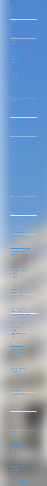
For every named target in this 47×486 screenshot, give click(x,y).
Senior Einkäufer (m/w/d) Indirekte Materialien (16, 188)
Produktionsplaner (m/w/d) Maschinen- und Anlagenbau (17, 232)
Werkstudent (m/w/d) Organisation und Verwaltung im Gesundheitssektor (20, 213)
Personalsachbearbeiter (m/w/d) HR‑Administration (17, 444)
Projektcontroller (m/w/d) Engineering (15, 317)
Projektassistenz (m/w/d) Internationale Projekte (16, 96)
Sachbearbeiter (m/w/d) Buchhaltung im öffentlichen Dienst (18, 393)
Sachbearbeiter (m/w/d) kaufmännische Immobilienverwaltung (18, 365)
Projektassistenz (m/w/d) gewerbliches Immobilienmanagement (18, 156)
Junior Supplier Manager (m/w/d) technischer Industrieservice (18, 279)
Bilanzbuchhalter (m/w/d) (13, 273)
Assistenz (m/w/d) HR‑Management (15, 415)
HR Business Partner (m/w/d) (14, 77)
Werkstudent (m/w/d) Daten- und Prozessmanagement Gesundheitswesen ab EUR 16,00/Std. (23, 210)
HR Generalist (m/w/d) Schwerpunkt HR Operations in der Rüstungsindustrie (20, 412)
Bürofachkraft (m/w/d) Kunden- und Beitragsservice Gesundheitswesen (20, 216)
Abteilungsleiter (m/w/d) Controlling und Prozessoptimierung (18, 61)
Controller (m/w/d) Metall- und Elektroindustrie (16, 472)
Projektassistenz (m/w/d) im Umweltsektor (16, 377)
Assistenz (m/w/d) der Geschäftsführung (15, 298)
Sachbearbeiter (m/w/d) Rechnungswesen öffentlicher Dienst (18, 251)
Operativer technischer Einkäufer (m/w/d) (16, 257)
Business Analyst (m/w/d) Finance (15, 90)
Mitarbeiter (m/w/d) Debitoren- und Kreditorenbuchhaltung (18, 102)
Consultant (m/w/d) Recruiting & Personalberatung (17, 289)
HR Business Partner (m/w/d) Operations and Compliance (18, 308)
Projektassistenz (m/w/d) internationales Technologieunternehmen (19, 58)
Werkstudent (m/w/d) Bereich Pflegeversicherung (17, 346)
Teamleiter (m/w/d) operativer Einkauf (15, 311)
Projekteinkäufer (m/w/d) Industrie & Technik (16, 71)
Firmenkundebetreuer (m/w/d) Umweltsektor (16, 175)
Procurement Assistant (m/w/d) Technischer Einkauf (17, 475)
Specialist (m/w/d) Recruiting (14, 453)
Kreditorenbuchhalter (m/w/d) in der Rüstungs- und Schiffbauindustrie (19, 409)
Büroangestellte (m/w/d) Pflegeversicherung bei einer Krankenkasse (19, 349)
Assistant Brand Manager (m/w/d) (15, 390)
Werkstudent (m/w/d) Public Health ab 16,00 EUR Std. (17, 428)
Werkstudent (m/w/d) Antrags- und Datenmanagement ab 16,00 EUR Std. (20, 314)
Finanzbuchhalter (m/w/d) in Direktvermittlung (16, 150)
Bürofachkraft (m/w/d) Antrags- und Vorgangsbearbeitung (18, 23)
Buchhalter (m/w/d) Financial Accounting (15, 197)
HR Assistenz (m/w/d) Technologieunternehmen (16, 80)
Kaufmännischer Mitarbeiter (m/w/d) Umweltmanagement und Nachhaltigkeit (20, 159)
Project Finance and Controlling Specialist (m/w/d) (17, 36)
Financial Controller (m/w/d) (14, 99)
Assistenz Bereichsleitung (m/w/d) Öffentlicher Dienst (17, 368)
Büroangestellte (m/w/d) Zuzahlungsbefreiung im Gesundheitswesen (19, 466)
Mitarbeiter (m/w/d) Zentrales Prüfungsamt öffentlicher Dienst (18, 469)
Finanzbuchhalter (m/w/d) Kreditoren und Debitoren (17, 83)
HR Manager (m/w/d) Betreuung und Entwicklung (17, 238)
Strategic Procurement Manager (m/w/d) (15, 74)
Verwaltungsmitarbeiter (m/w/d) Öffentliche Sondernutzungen (18, 121)
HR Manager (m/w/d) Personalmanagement (16, 140)
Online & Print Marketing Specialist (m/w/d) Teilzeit (17, 219)
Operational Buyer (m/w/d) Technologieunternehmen (17, 178)
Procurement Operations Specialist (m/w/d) (16, 276)
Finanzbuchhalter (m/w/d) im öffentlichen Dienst (16, 292)
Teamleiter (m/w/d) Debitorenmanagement (16, 191)
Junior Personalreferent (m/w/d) (14, 153)
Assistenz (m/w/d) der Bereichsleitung (15, 327)
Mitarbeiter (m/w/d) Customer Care (15, 450)
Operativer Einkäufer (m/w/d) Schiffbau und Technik (17, 463)
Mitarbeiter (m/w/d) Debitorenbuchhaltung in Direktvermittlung (18, 172)
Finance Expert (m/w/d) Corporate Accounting (16, 131)
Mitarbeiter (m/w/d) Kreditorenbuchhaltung (16, 330)
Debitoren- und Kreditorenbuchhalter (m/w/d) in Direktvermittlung (19, 374)
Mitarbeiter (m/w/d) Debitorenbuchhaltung (16, 355)
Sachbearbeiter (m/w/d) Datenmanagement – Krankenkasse (18, 333)
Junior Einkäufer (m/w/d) (13, 396)
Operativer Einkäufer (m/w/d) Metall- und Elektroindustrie (18, 229)
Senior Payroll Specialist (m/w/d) (14, 14)
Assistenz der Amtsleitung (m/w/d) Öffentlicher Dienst (17, 20)
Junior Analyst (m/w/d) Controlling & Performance (17, 55)
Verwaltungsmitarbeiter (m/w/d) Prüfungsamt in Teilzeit (17, 52)
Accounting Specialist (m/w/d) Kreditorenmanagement (17, 33)
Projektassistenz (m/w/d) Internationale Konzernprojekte (18, 267)
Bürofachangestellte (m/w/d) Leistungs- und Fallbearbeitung (18, 42)
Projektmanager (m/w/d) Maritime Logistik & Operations (17, 93)
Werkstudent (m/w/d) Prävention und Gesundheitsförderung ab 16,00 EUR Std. (21, 181)
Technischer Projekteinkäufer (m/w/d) (15, 387)
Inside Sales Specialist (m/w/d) (14, 200)
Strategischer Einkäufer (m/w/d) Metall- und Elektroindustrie (18, 425)
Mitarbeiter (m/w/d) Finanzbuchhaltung (15, 371)
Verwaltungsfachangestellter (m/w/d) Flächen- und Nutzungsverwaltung (20, 17)
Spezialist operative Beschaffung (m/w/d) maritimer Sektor (18, 115)
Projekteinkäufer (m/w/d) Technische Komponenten (17, 137)
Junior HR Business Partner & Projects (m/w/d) (16, 295)
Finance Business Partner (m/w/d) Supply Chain (16, 352)
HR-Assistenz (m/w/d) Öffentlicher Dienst (16, 434)
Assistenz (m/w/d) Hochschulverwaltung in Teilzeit (17, 235)
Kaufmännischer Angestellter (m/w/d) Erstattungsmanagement (18, 39)
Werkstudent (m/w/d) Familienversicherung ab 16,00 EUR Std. (18, 431)
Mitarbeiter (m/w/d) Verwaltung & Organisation (16, 118)
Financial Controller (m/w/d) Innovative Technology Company (18, 270)
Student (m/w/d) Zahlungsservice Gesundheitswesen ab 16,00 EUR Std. (20, 248)
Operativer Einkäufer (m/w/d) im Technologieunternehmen (18, 112)
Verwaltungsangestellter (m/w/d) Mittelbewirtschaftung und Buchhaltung (20, 4)
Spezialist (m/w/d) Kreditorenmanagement (16, 194)
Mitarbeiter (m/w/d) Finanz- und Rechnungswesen (17, 447)
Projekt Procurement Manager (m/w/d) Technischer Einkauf (18, 169)
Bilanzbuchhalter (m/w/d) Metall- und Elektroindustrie (17, 336)
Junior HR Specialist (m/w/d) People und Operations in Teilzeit (18, 254)
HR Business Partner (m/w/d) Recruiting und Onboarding (18, 134)
